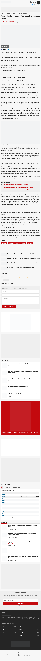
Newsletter (36, 654)
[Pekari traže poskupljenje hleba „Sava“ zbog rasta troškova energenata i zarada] (4, 558)
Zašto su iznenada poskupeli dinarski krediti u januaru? (19, 363)
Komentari (4, 273)
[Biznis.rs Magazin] (20, 416)
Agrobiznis (10, 559)
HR (7, 487)
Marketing (17, 654)
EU (2, 635)
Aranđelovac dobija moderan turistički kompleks (18, 386)
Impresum (8, 654)
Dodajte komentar (7, 283)
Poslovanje (10, 543)
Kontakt (12, 654)
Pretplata (19, 655)
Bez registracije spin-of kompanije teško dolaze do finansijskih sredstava (23, 548)
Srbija (6, 21)
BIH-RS (10, 487)
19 (15, 545)
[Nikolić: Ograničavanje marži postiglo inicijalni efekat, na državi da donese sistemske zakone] (4, 535)
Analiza (2, 21)
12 (16, 560)
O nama (3, 654)
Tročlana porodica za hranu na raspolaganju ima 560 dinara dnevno (19, 189)
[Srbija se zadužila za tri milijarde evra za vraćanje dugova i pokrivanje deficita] (4, 527)
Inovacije (10, 550)
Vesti (13, 21)
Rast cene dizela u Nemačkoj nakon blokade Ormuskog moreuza (21, 378)
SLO (4, 487)
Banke (9, 528)
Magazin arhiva (14, 655)
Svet (3, 629)
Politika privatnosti (23, 654)
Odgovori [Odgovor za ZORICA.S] (6, 280)
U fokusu (10, 21)
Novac (20, 629)
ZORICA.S (5, 276)
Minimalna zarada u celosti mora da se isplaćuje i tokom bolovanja (18, 187)
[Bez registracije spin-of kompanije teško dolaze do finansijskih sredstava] (4, 550)
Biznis (3, 632)
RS (1, 487)
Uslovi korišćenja (30, 654)
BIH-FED (15, 487)
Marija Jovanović (13, 22)
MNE (19, 487)
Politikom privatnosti (20, 607)
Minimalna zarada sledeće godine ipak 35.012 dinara (15, 184)
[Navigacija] (38, 2)
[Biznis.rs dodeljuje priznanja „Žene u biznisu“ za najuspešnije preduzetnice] (4, 542)
